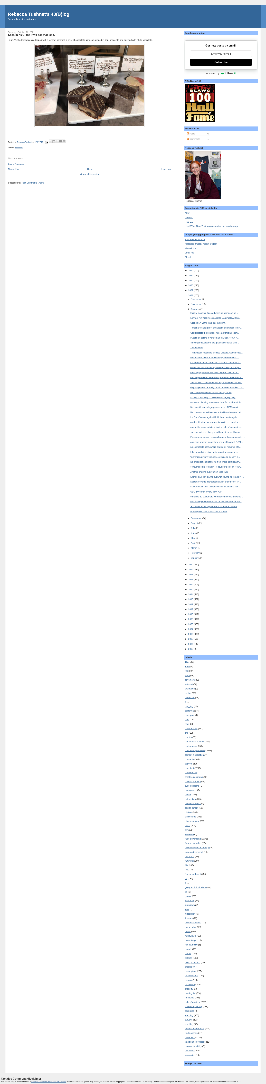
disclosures (190, 816)
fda (186, 865)
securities (189, 1011)
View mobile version (89, 174)
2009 (191, 619)
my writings (190, 940)
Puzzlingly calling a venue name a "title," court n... (214, 337)
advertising (190, 680)
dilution (188, 812)
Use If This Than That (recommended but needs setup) (212, 226)
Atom (187, 213)
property (189, 989)
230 (187, 671)
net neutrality (191, 944)
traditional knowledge (195, 1042)
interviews (190, 905)
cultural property (193, 781)
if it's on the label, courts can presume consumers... (215, 362)
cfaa (187, 719)
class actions (191, 728)
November (196, 304)
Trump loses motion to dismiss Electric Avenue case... (216, 352)
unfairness (190, 1050)
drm (187, 830)
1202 (187, 666)
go (186, 891)
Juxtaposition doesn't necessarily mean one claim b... (216, 382)
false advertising (193, 838)
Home (90, 169)
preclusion (190, 966)
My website (190, 248)
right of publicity (192, 1002)
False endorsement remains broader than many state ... (217, 437)
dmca (187, 825)
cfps (187, 724)
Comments (193, 139)
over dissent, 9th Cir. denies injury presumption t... (214, 357)
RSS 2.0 (189, 222)
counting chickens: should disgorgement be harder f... (216, 377)
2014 (191, 594)
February (195, 553)
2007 (191, 629)
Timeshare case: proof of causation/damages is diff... (216, 327)
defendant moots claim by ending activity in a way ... (215, 367)
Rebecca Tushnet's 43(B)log (38, 14)
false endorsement (194, 852)
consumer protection (195, 750)
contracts (189, 759)
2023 (191, 285)
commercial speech (194, 741)
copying (189, 763)
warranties (190, 1055)
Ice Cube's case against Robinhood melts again (213, 417)
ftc (186, 878)
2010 (191, 614)
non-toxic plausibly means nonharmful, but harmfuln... (216, 402)
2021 (191, 295)
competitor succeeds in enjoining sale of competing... (216, 427)
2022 (191, 290)
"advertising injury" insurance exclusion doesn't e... (215, 457)
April (193, 543)
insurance (189, 900)
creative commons (194, 777)
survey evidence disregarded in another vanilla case (215, 432)
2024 (191, 280)
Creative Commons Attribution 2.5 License (48, 1082)
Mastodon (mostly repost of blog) (201, 244)
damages (189, 790)
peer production (192, 962)
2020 (191, 564)
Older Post (166, 169)
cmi (186, 733)
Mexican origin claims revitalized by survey (211, 392)
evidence (189, 834)
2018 (191, 574)
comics (188, 737)
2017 (191, 579)
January (195, 558)
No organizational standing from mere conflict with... (215, 462)
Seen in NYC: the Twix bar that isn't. (207, 323)
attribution (190, 697)
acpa (187, 675)
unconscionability (193, 1046)
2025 (191, 275)
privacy (188, 980)
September (196, 518)
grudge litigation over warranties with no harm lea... (215, 422)
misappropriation (193, 922)
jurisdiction (190, 914)
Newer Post (13, 169)
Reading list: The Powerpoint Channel (208, 511)
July (193, 528)
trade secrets (191, 1033)
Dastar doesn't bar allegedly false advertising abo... (215, 486)
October (195, 309)
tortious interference (194, 1028)
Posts (191, 133)
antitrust (189, 684)
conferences (191, 746)
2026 (191, 270)
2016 (191, 584)
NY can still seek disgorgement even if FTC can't (214, 407)
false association (193, 843)
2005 (191, 639)
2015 (191, 589)
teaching (189, 1024)
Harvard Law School (195, 239)
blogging (189, 706)
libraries (189, 918)
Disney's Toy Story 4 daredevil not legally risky (212, 397)
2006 (191, 634)
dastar (188, 794)
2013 (191, 599)
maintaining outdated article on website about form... (215, 501)
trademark (19, 148)
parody (188, 949)
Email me (189, 252)
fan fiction (189, 856)
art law (188, 693)
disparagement (192, 821)
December (196, 299)
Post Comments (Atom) (33, 182)
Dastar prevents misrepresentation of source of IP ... (215, 481)
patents (188, 958)
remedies (189, 997)
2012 (191, 604)
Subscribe (220, 62)
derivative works (193, 803)
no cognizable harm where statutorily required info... (215, 447)
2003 (191, 649)
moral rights (190, 927)
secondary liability (193, 1006)
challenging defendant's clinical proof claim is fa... (214, 372)
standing (189, 1015)
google (188, 896)
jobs (187, 909)
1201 (187, 662)
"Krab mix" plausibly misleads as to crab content (213, 506)
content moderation (194, 755)
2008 (191, 624)
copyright (189, 768)
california (189, 710)
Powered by (221, 73)
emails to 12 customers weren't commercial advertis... (216, 496)
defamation (190, 799)
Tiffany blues (196, 347)
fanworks (189, 861)
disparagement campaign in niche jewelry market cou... (217, 387)
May (193, 538)
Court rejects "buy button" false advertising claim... (215, 333)
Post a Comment (16, 164)
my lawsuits (190, 936)
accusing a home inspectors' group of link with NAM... (216, 442)
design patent (191, 808)
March (194, 548)
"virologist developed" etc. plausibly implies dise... (214, 342)
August (194, 523)
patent (188, 953)
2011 (191, 609)
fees (187, 869)
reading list (190, 993)
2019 (191, 569)
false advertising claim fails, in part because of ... (214, 452)
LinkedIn (189, 217)
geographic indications (196, 887)
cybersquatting (192, 786)
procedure (190, 984)
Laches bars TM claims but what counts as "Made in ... (217, 477)
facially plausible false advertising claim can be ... (214, 313)
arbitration (190, 688)
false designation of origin (197, 847)
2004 (191, 644)
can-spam (190, 715)
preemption (190, 971)
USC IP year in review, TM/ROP (206, 491)
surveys (189, 1019)
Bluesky (189, 257)
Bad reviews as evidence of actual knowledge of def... (216, 412)
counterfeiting (191, 772)
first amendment (193, 874)
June (193, 533)
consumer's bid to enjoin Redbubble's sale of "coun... (216, 467)
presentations (191, 975)
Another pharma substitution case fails (209, 472)
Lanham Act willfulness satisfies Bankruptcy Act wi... (215, 318)
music (188, 931)
